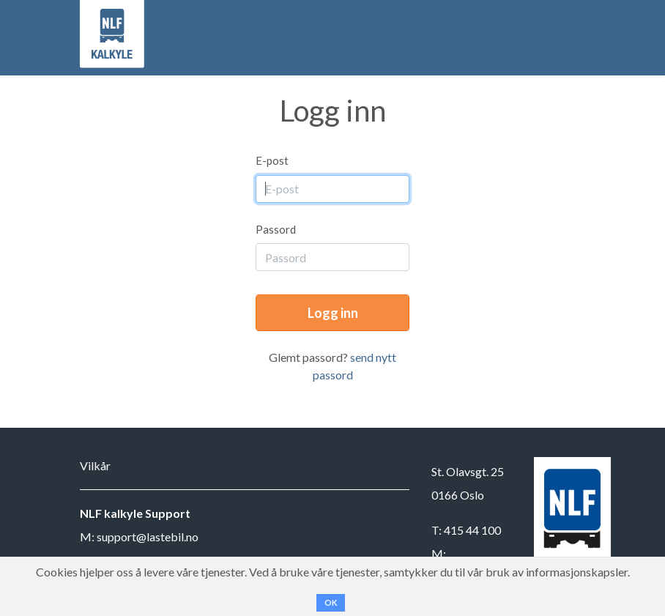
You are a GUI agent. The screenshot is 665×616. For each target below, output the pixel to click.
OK (330, 602)
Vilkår (95, 465)
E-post (272, 160)
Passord (276, 229)
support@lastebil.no (147, 536)
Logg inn (333, 313)
